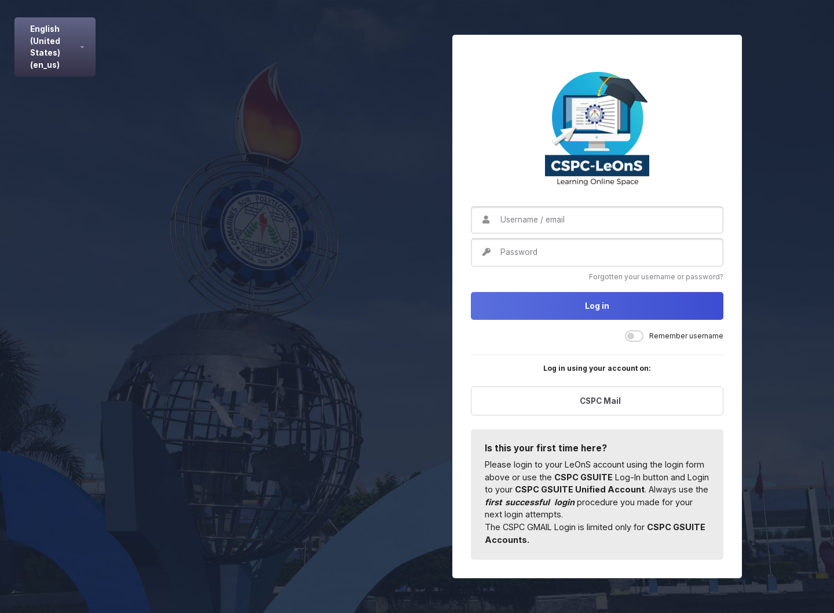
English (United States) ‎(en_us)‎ (45, 46)
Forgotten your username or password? (656, 276)
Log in (597, 306)
